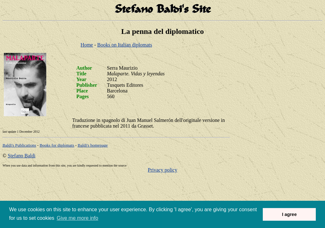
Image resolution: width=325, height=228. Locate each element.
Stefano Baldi (22, 155)
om (93, 145)
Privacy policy (162, 170)
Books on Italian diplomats (124, 45)
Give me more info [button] (77, 218)
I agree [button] (289, 214)
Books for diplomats (57, 145)
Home (87, 45)
